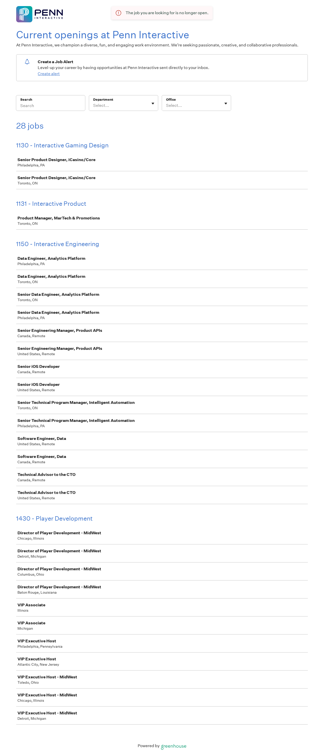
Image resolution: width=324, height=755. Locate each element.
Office (171, 99)
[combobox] (93, 105)
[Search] (50, 106)
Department (103, 99)
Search (26, 99)
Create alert (49, 73)
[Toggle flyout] (153, 103)
